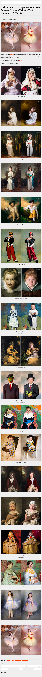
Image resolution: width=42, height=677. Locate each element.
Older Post (37, 669)
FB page (21, 60)
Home (21, 669)
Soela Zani (12, 54)
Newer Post (4, 669)
